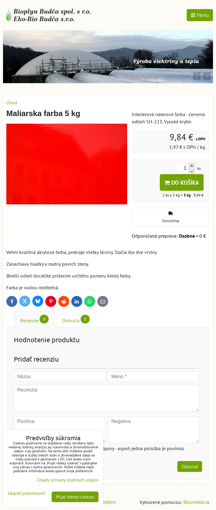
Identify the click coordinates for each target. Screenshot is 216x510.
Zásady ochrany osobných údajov (67, 480)
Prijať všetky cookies (75, 497)
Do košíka (181, 182)
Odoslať (190, 466)
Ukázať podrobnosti (26, 493)
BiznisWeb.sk (196, 502)
